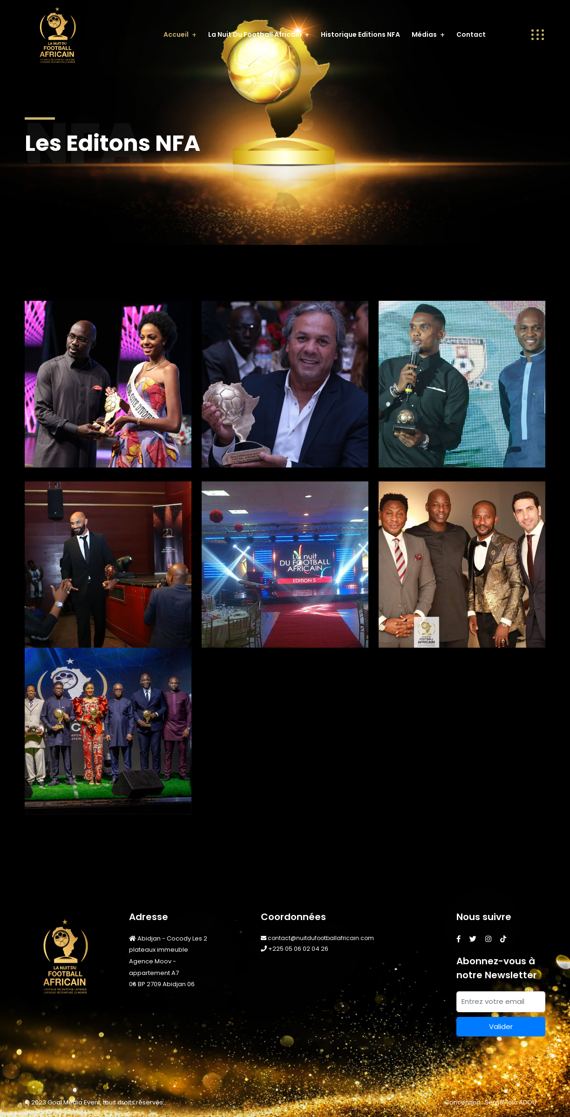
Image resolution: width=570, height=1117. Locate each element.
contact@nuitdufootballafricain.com (317, 938)
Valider (501, 1026)
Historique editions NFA (360, 34)
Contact (471, 34)
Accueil (176, 34)
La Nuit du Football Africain (254, 34)
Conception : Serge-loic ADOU (490, 1102)
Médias (424, 34)
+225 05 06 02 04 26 (294, 948)
